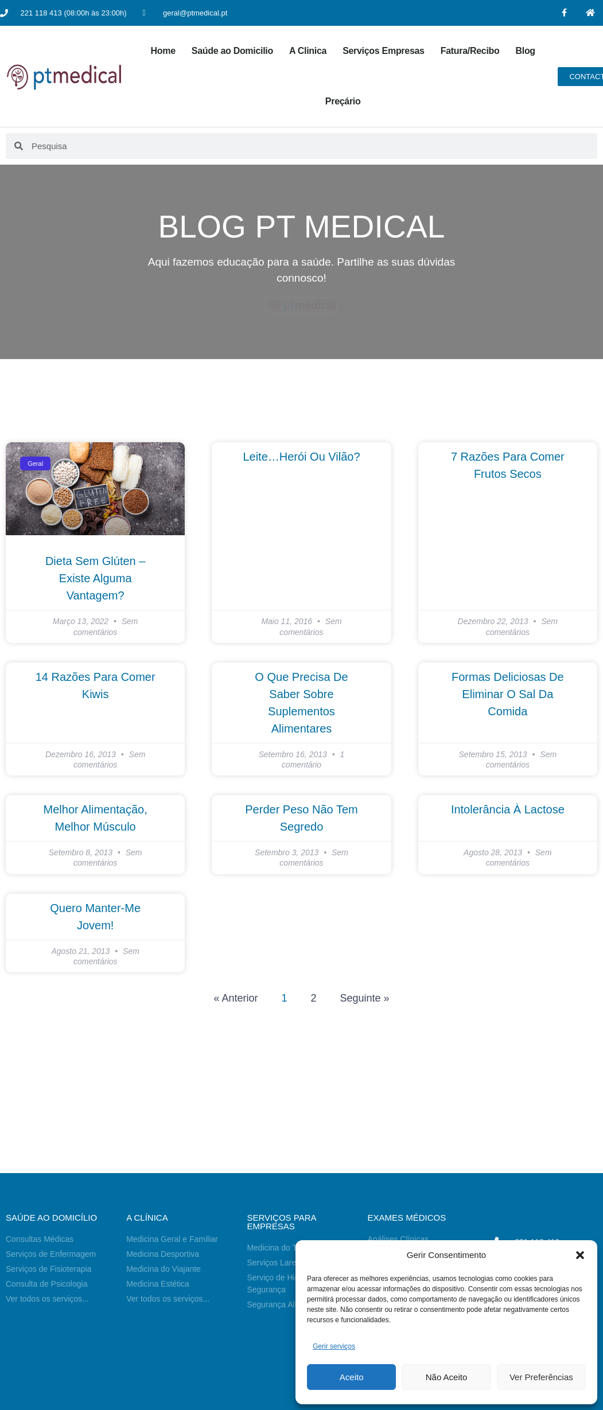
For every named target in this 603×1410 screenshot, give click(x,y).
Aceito (352, 1377)
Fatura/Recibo (470, 51)
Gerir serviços (334, 1346)
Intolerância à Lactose (508, 809)
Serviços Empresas (384, 51)
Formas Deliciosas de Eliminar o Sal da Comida (508, 694)
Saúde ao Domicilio (232, 51)
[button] (580, 1255)
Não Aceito (447, 1377)
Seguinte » (365, 998)
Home (163, 51)
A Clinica (307, 51)
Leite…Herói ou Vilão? (301, 456)
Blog (525, 51)
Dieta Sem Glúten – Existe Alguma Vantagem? (95, 578)
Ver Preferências (541, 1377)
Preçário (343, 101)
